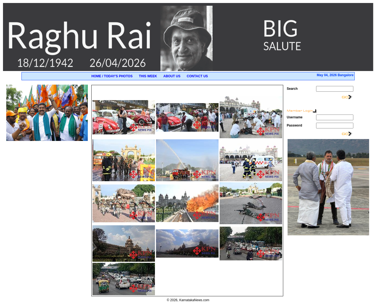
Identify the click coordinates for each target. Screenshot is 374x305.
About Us (171, 76)
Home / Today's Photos (111, 76)
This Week (148, 76)
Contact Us (197, 76)
